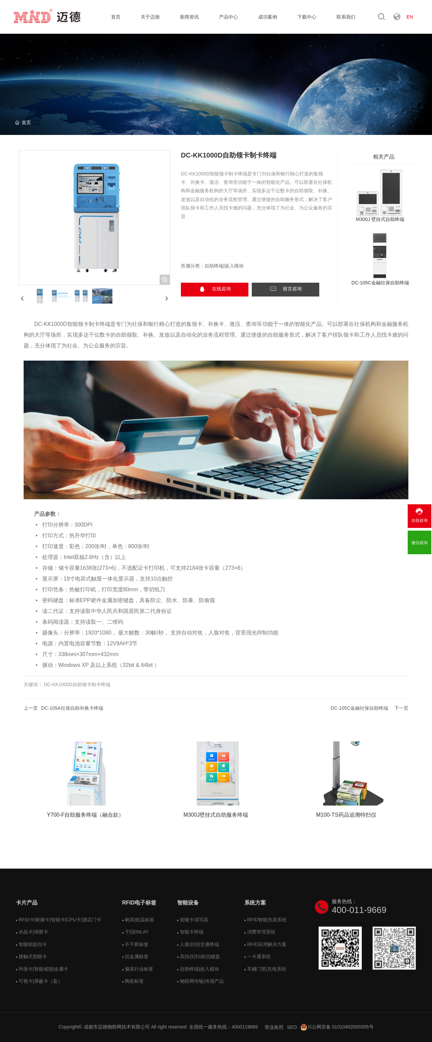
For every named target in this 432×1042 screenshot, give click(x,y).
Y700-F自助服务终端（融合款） (85, 815)
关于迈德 (150, 17)
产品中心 (228, 17)
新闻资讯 (189, 17)
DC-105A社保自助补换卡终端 (72, 708)
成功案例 (267, 17)
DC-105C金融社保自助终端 (380, 282)
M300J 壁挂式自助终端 (380, 219)
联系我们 (345, 17)
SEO (292, 1027)
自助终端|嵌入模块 (224, 266)
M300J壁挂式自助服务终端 (215, 815)
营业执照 (274, 1027)
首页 (115, 17)
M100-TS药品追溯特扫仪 (346, 815)
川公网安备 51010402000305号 (337, 1027)
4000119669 (245, 1027)
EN (410, 17)
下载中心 (306, 17)
